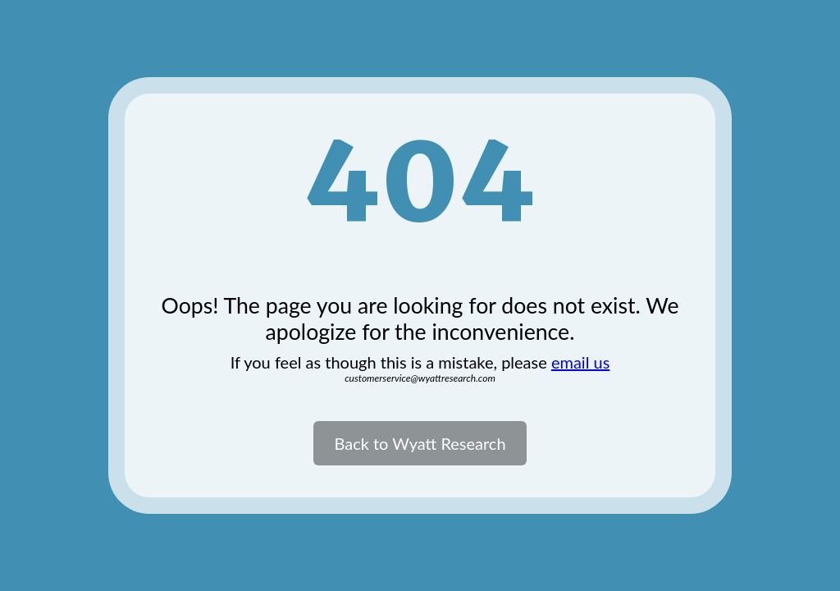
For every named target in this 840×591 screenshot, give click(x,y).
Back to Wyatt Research (419, 443)
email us (580, 362)
